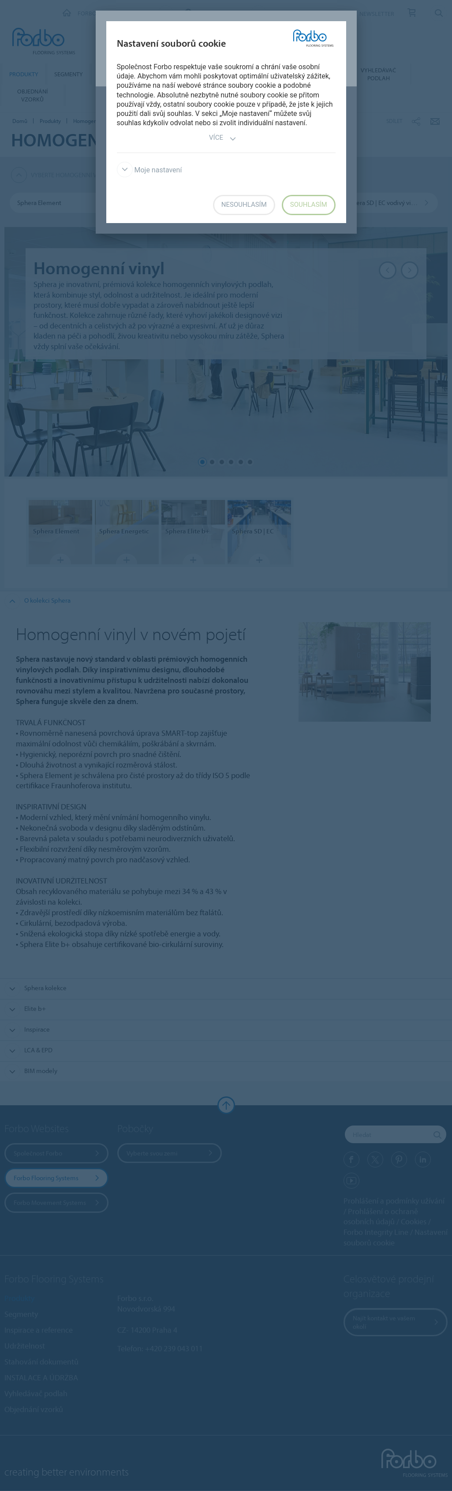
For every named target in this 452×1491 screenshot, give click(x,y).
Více (222, 139)
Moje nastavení (149, 170)
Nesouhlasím (244, 205)
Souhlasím (308, 205)
